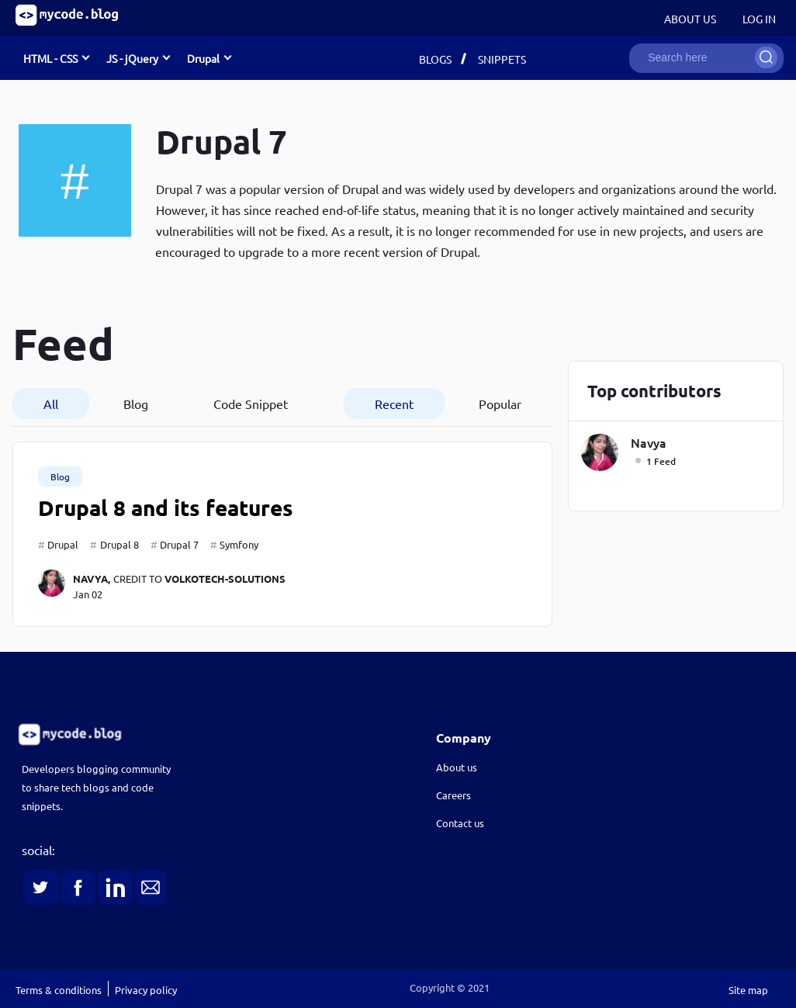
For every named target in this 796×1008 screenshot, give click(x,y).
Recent (394, 403)
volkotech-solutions (225, 578)
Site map (748, 989)
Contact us (460, 823)
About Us (690, 19)
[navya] (55, 585)
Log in (759, 19)
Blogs (435, 59)
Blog (135, 403)
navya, (91, 578)
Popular (500, 403)
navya (648, 442)
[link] (188, 734)
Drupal (62, 544)
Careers (453, 795)
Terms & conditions (59, 989)
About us (456, 767)
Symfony (239, 544)
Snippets (502, 59)
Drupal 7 (179, 544)
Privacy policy (146, 989)
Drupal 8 (119, 544)
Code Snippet (250, 403)
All (50, 403)
